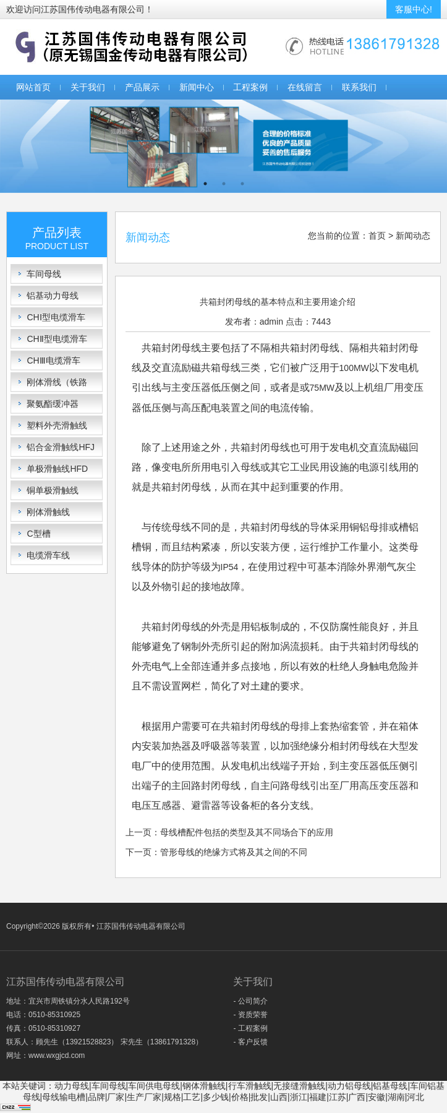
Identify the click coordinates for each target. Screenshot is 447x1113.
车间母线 (44, 274)
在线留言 (304, 87)
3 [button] (242, 183)
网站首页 (33, 87)
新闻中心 (196, 87)
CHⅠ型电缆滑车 (56, 317)
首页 (377, 236)
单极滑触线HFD (57, 469)
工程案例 (250, 87)
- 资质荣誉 (250, 1014)
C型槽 (38, 534)
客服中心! (413, 9)
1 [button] (205, 183)
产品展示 (142, 87)
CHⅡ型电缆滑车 (57, 339)
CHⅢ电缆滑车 (53, 360)
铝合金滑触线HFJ (61, 447)
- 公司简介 (250, 1001)
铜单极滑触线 (53, 490)
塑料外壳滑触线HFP (57, 427)
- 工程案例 (250, 1028)
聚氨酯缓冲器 (53, 404)
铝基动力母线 (53, 296)
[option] (223, 146)
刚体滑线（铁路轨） (57, 384)
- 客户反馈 (250, 1042)
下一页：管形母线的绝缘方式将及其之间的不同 (216, 852)
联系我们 (359, 87)
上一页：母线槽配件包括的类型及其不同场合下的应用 (229, 832)
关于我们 (87, 87)
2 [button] (224, 183)
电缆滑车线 (48, 555)
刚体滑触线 (48, 512)
